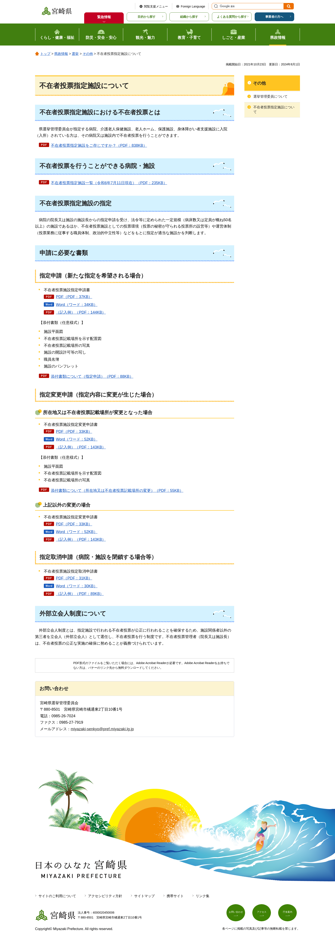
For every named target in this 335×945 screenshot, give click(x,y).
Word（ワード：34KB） (76, 305)
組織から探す (189, 16)
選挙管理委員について (270, 96)
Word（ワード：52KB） (76, 439)
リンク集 (202, 896)
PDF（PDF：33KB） (74, 431)
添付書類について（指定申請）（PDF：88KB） (92, 376)
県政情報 (61, 54)
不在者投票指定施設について (273, 109)
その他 (88, 54)
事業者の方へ (274, 16)
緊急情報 (104, 17)
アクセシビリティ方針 (105, 896)
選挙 (75, 54)
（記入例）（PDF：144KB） (81, 312)
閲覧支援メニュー (156, 6)
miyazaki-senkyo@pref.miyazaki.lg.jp (102, 729)
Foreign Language (193, 6)
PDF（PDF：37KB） (74, 297)
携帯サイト (175, 896)
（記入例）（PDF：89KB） (80, 594)
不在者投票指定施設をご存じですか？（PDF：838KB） (99, 145)
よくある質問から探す (232, 16)
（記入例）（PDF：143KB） (81, 447)
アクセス (263, 914)
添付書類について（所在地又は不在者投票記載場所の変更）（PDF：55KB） (117, 490)
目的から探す (147, 16)
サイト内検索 (215, 6)
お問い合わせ (237, 914)
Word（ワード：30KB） (76, 586)
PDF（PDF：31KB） (74, 578)
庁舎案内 (289, 914)
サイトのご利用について (57, 896)
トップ (45, 54)
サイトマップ (144, 896)
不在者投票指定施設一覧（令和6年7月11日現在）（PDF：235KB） (109, 183)
